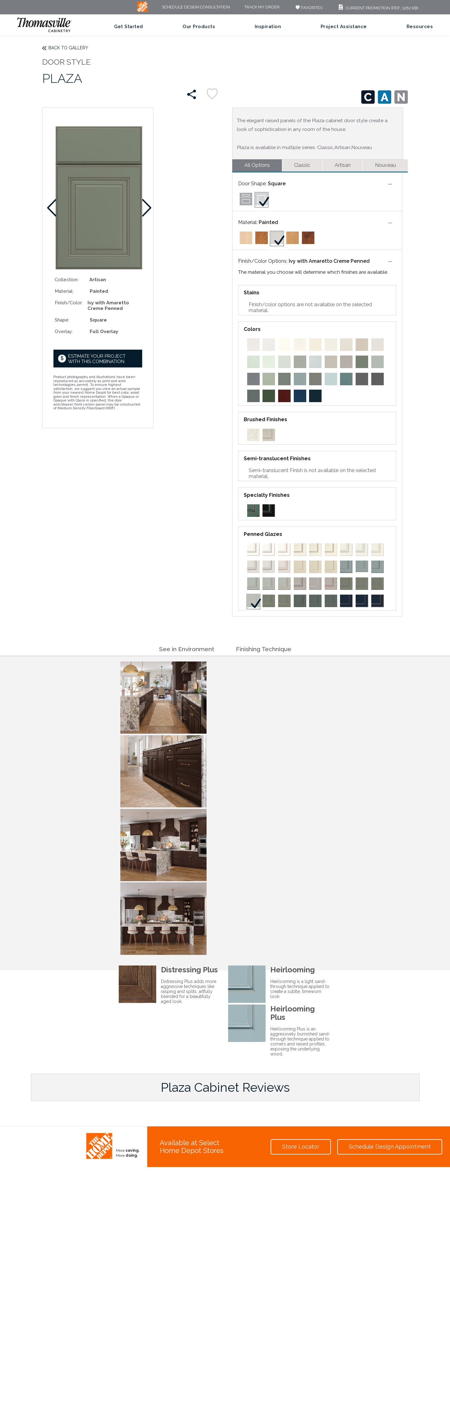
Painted (268, 222)
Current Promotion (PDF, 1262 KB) (377, 8)
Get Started (128, 26)
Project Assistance (344, 26)
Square (277, 184)
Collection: (66, 279)
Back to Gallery (68, 47)
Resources (420, 26)
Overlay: (64, 331)
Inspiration (268, 26)
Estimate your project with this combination (97, 358)
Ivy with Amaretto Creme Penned (329, 261)
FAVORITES (308, 7)
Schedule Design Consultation (196, 7)
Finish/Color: (69, 302)
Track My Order (262, 7)
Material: (64, 291)
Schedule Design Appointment (390, 1146)
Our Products (198, 26)
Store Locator (300, 1146)
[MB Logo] (142, 10)
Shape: (62, 319)
